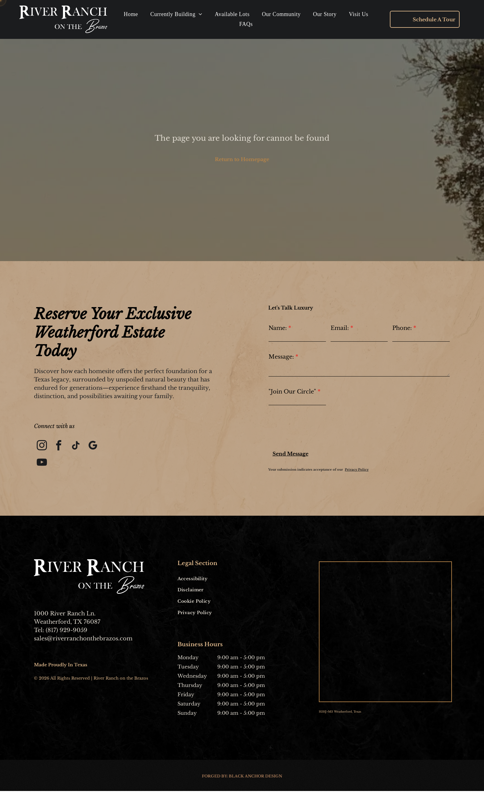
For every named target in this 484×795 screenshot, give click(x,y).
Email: (340, 329)
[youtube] (42, 466)
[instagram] (42, 448)
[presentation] (315, 430)
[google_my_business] (98, 448)
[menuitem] (131, 15)
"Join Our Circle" (292, 392)
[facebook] (60, 448)
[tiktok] (79, 448)
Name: (278, 329)
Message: (281, 357)
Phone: (402, 329)
